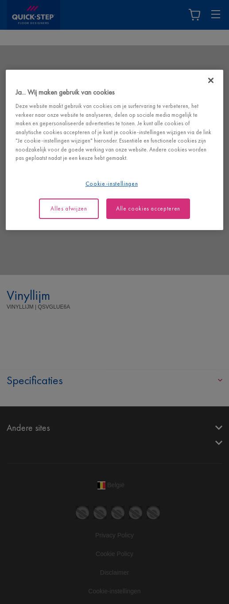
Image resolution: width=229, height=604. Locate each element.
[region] (114, 150)
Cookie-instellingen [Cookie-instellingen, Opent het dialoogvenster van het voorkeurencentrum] (111, 183)
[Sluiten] (211, 80)
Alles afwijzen (68, 208)
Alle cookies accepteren (148, 208)
